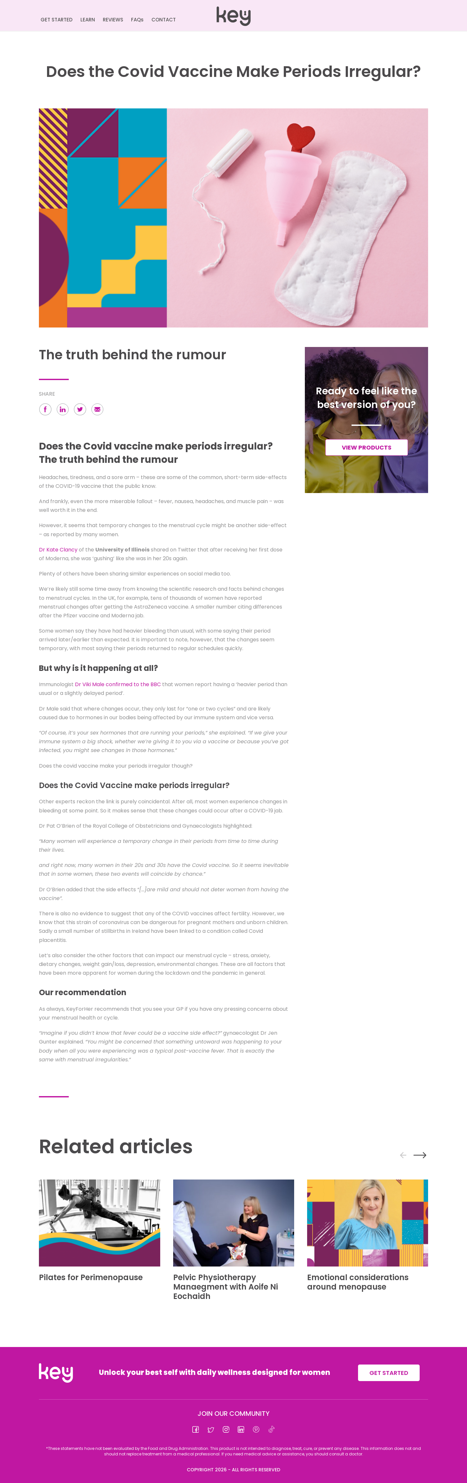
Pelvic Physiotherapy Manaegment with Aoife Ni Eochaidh (225, 1287)
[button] (45, 410)
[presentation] (403, 1155)
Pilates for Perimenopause (91, 1277)
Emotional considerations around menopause (358, 1282)
